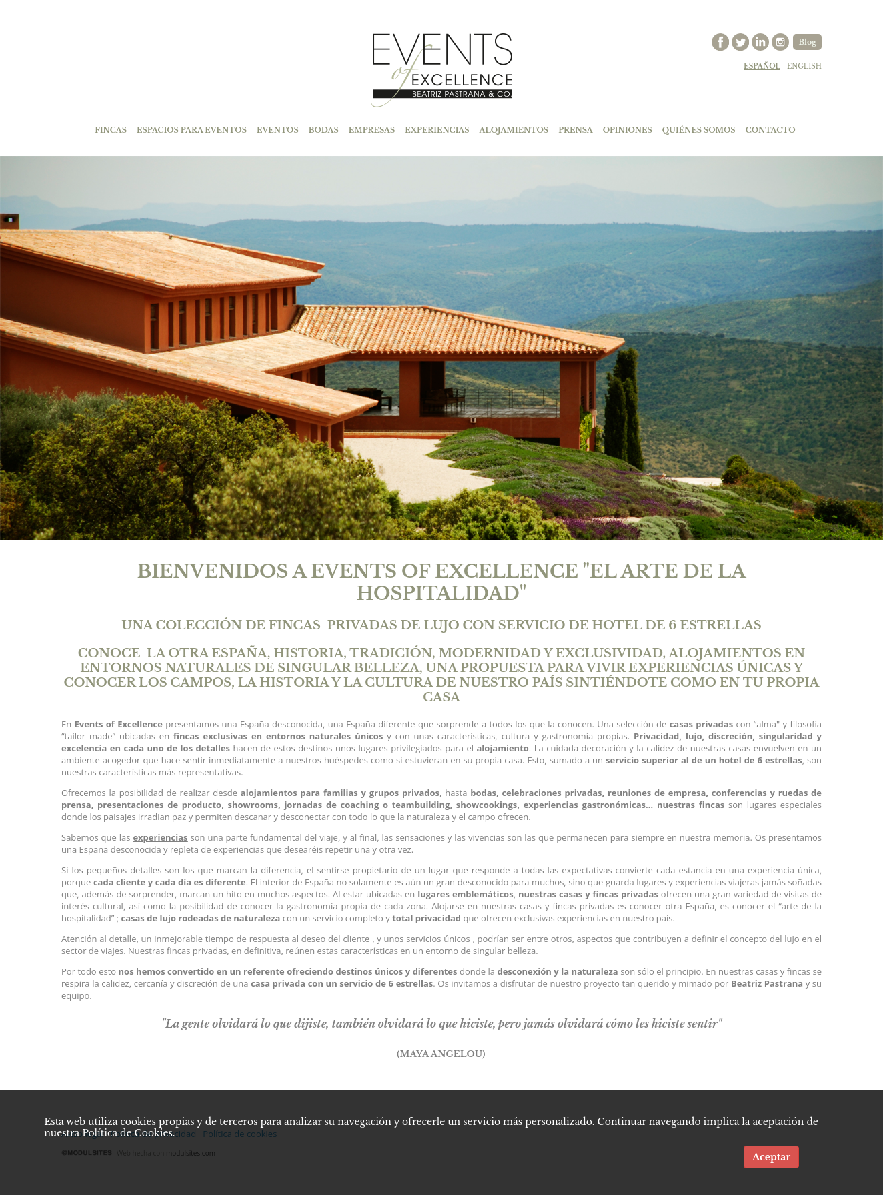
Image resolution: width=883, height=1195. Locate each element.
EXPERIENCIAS (437, 130)
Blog (807, 42)
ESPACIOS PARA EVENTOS (192, 130)
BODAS (324, 130)
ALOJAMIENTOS (514, 130)
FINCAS (111, 130)
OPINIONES (627, 130)
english (804, 66)
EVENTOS (278, 130)
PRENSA (575, 130)
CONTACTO (771, 130)
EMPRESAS (372, 130)
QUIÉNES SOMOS (699, 130)
